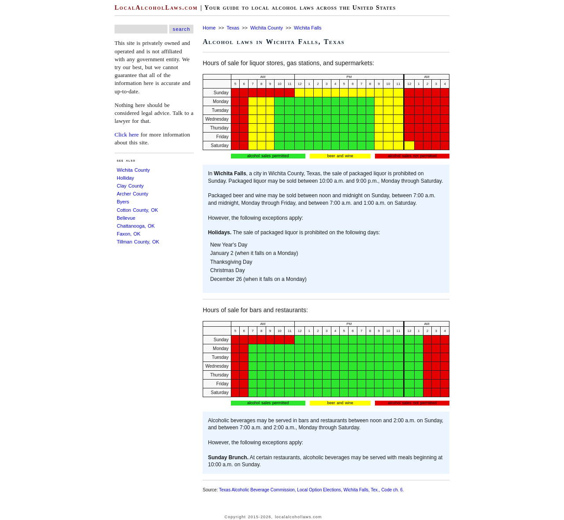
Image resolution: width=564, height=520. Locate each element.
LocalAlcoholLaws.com (156, 7)
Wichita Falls (307, 27)
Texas (232, 27)
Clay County (130, 185)
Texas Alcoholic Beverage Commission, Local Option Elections (280, 489)
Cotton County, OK (137, 210)
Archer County (132, 193)
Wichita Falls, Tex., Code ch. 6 (372, 489)
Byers (123, 201)
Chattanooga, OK (136, 226)
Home (209, 27)
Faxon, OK (129, 233)
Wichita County (133, 170)
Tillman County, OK (138, 241)
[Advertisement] (26, 132)
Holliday (125, 178)
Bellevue (126, 218)
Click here (127, 134)
